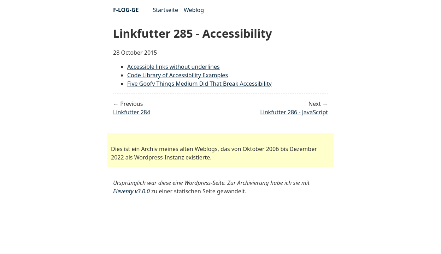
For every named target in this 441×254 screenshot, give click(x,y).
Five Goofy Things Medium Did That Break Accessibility (199, 83)
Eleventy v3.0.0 (131, 191)
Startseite (165, 10)
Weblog (194, 10)
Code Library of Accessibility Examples (177, 75)
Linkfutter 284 (131, 112)
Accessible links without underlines (173, 67)
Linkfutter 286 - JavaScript (294, 112)
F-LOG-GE (126, 10)
